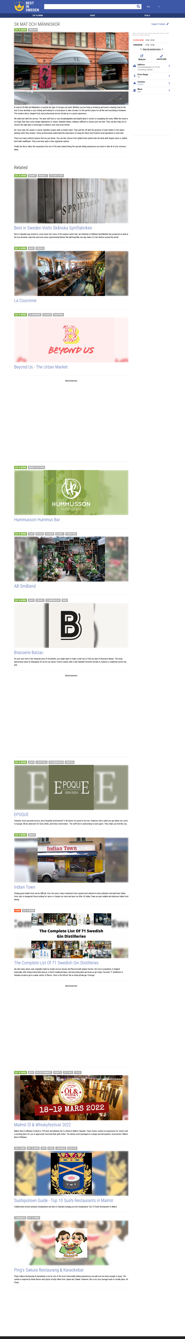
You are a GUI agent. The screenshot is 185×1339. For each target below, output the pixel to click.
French (40, 246)
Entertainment (43, 1071)
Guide (92, 15)
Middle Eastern (36, 465)
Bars (31, 246)
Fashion (47, 313)
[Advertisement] (71, 418)
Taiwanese (20, 1216)
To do (78, 1071)
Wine (65, 598)
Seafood (72, 1146)
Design (39, 532)
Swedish (33, 30)
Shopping (58, 313)
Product (43, 174)
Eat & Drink (38, 15)
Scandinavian (53, 598)
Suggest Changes (160, 24)
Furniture (71, 532)
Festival (68, 1071)
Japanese (60, 1146)
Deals (147, 15)
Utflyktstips (56, 174)
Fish (43, 1146)
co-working (34, 313)
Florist (59, 532)
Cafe (31, 532)
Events (57, 1071)
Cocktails (41, 760)
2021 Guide (20, 1146)
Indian (32, 833)
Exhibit (32, 174)
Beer (31, 1071)
